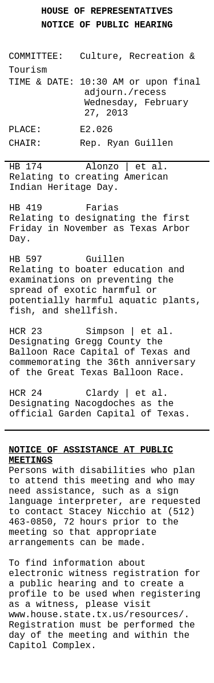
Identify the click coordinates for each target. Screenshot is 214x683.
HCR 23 (25, 332)
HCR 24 (25, 393)
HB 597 (25, 260)
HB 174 (25, 167)
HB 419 (25, 208)
